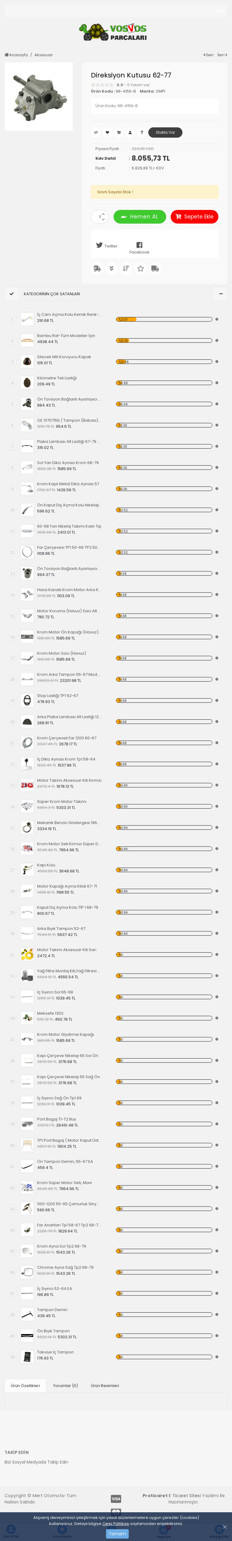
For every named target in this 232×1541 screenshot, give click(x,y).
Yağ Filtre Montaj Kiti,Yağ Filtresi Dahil (69, 971)
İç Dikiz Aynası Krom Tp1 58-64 (66, 759)
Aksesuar (43, 55)
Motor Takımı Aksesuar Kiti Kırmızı (69, 780)
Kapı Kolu (46, 865)
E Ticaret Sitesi (185, 1494)
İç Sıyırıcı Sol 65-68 (55, 992)
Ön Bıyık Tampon (53, 1331)
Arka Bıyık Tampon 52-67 (61, 928)
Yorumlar (65, 1385)
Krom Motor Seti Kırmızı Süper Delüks (69, 844)
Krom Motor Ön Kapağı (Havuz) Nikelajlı (69, 632)
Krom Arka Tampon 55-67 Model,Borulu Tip (69, 674)
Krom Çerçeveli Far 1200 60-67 (66, 738)
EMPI (160, 91)
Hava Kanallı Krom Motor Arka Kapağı (69, 590)
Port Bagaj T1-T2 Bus (56, 1119)
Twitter (106, 245)
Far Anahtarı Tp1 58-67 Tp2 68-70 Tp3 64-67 (69, 1225)
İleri (222, 55)
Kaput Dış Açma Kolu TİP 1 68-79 (67, 907)
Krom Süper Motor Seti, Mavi (64, 1183)
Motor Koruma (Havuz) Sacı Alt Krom (69, 611)
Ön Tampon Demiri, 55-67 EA (65, 1161)
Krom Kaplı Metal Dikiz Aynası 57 (68, 484)
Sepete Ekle (195, 216)
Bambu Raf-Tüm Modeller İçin (66, 336)
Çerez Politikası (116, 1523)
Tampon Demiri (52, 1310)
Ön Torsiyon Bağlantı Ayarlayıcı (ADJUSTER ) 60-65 (69, 399)
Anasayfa (16, 55)
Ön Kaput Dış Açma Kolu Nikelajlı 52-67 (69, 505)
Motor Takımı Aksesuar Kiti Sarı (66, 950)
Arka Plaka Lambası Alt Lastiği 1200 (69, 717)
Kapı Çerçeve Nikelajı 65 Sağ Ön (68, 1077)
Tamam (117, 1534)
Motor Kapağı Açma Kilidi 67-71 (67, 886)
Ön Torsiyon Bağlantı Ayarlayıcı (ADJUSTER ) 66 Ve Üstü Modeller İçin (69, 568)
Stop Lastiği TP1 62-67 (57, 696)
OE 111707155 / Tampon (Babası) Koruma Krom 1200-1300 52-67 (69, 420)
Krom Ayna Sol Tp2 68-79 (61, 1246)
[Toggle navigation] (219, 11)
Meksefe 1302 (50, 1013)
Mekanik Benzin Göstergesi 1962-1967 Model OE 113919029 (69, 823)
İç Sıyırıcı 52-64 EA (54, 1288)
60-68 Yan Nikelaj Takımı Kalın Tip (69, 526)
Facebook (140, 248)
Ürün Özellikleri (25, 1385)
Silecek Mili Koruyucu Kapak (64, 357)
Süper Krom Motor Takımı (61, 801)
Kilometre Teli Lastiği (57, 378)
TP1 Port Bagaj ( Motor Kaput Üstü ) (69, 1140)
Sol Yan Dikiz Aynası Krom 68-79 (68, 463)
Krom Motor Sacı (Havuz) (61, 653)
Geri (208, 55)
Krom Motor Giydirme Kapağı (65, 1034)
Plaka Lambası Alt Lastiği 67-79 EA (69, 441)
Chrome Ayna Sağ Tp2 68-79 (65, 1267)
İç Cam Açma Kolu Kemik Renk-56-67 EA (69, 314)
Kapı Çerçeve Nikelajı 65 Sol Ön (67, 1055)
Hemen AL (139, 216)
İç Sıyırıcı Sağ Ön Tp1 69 (59, 1098)
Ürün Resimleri (105, 1385)
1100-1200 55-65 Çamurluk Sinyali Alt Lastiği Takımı (69, 1204)
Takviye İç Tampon (55, 1352)
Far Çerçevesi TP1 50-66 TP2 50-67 (69, 547)
